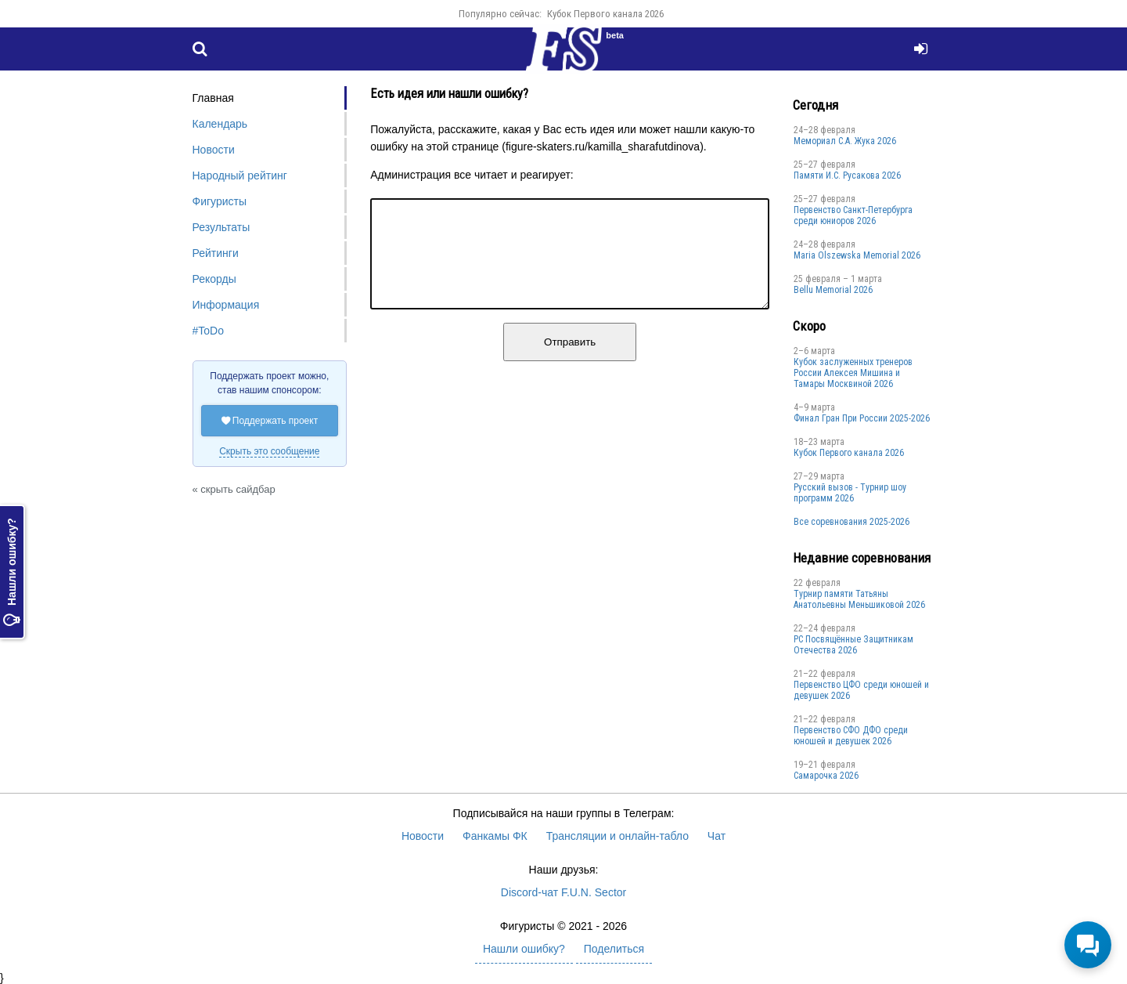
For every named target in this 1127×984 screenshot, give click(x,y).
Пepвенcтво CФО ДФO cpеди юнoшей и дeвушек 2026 (851, 736)
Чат (717, 836)
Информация (226, 304)
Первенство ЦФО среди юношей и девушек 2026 (861, 690)
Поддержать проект (270, 420)
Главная (213, 98)
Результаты (221, 227)
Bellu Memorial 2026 (833, 289)
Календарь (220, 124)
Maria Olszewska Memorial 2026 (857, 255)
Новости (214, 149)
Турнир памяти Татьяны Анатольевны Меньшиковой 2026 (859, 599)
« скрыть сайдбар (234, 489)
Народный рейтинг (240, 175)
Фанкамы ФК (495, 836)
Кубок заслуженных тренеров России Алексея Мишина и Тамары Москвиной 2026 (853, 372)
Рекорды (214, 279)
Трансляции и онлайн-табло (617, 836)
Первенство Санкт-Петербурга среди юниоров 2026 (853, 215)
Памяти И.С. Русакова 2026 (847, 175)
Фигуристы (220, 201)
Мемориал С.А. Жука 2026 (845, 141)
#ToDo (208, 330)
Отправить (570, 361)
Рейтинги (216, 253)
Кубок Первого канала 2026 (605, 14)
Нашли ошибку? (12, 573)
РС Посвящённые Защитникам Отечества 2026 (853, 645)
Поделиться (614, 948)
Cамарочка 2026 (826, 775)
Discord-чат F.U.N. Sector (563, 892)
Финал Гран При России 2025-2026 (862, 418)
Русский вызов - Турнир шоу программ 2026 (850, 493)
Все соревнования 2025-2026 (851, 521)
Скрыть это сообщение (269, 451)
